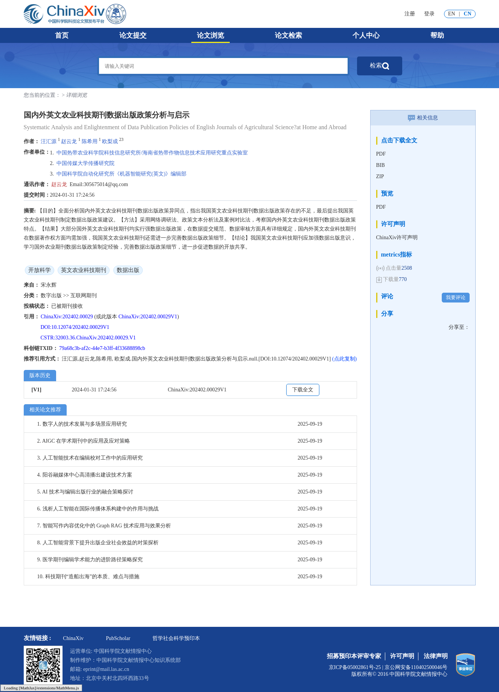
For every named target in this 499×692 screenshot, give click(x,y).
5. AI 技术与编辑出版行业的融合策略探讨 (85, 492)
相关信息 (423, 118)
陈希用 (90, 141)
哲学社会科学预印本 (176, 638)
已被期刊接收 (67, 306)
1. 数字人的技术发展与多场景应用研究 (82, 424)
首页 (62, 35)
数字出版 (52, 295)
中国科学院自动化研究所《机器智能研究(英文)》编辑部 (121, 174)
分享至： (459, 327)
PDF (381, 154)
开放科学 (39, 270)
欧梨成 (110, 141)
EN (451, 14)
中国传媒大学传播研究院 (85, 163)
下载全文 (302, 390)
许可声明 (402, 656)
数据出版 (128, 270)
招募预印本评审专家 (354, 656)
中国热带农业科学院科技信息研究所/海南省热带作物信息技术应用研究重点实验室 (152, 153)
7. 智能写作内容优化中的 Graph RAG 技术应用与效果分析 (104, 526)
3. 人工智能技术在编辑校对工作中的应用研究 (90, 458)
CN (467, 14)
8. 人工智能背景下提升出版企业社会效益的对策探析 (98, 542)
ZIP (380, 176)
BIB (380, 165)
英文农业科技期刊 (83, 270)
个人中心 (366, 35)
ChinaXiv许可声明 (397, 237)
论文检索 (288, 35)
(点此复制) (344, 359)
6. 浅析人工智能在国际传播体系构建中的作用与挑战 (98, 509)
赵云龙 (69, 141)
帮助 (437, 35)
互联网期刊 (83, 295)
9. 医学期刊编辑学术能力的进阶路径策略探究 (90, 559)
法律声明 (436, 656)
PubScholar (118, 638)
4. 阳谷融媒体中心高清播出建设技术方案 (84, 475)
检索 (379, 66)
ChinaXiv (73, 638)
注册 (409, 14)
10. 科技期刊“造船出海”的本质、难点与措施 (88, 576)
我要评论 (455, 297)
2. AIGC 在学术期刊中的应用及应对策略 (83, 441)
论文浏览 (210, 35)
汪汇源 (48, 141)
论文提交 (132, 35)
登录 (429, 14)
